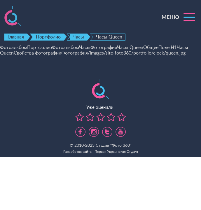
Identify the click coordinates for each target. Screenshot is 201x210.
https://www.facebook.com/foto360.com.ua (80, 129)
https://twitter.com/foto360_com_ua (107, 129)
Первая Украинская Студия (116, 151)
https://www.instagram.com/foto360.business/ (94, 129)
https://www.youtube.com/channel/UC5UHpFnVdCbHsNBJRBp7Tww (121, 129)
